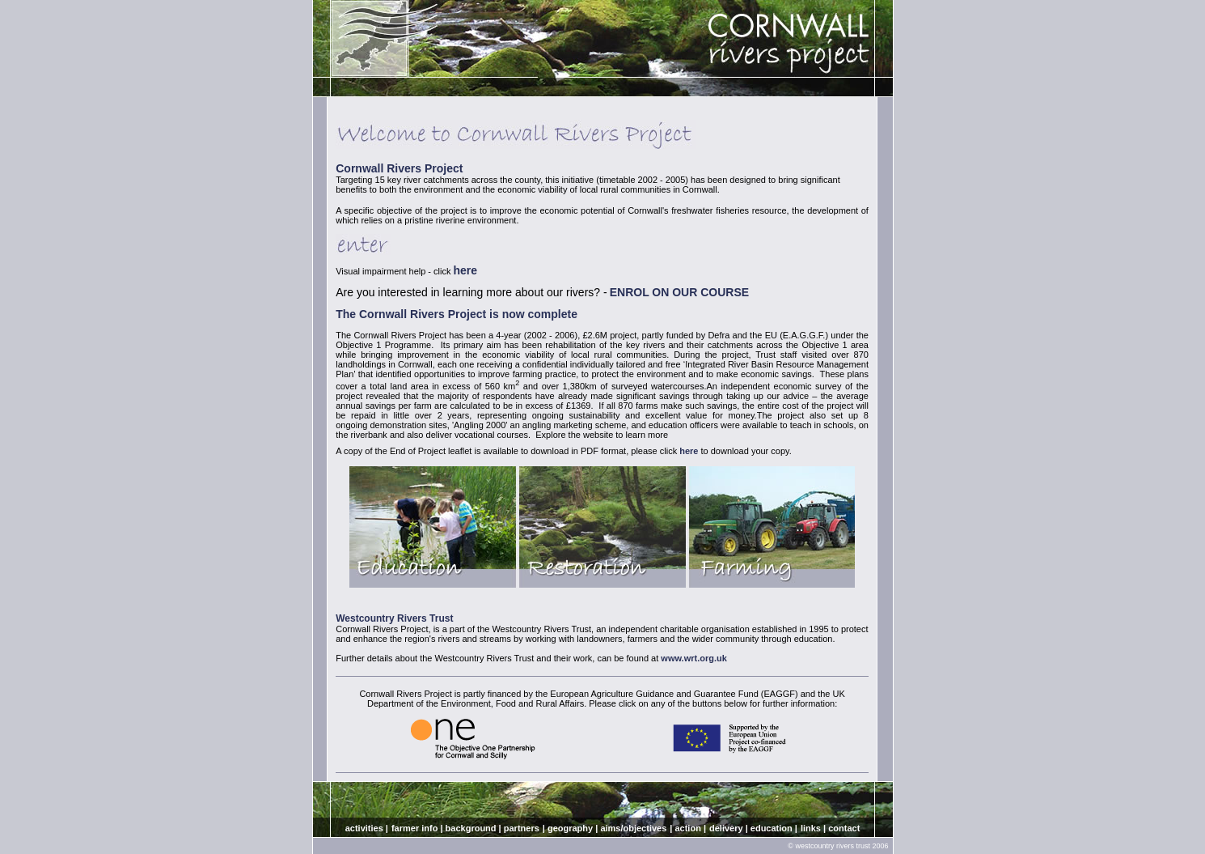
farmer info (414, 828)
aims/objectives (633, 828)
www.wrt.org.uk (694, 658)
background (471, 828)
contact (844, 828)
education (771, 828)
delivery (726, 828)
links (811, 828)
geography (570, 828)
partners (521, 828)
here (466, 270)
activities (364, 828)
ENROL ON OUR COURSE (679, 292)
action (687, 828)
